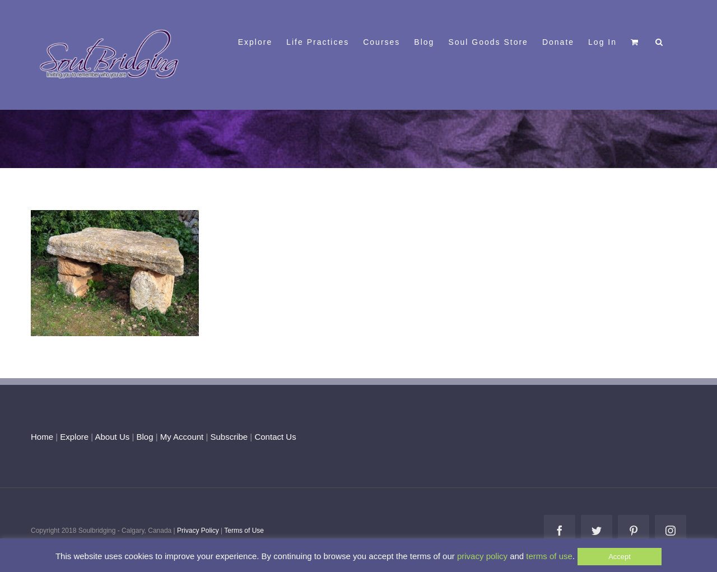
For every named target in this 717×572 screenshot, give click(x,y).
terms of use (549, 556)
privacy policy (482, 556)
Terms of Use (244, 530)
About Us (112, 436)
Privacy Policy (198, 530)
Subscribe (229, 436)
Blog (144, 436)
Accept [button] (619, 556)
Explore (74, 436)
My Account (182, 436)
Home (42, 436)
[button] (659, 41)
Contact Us (274, 436)
